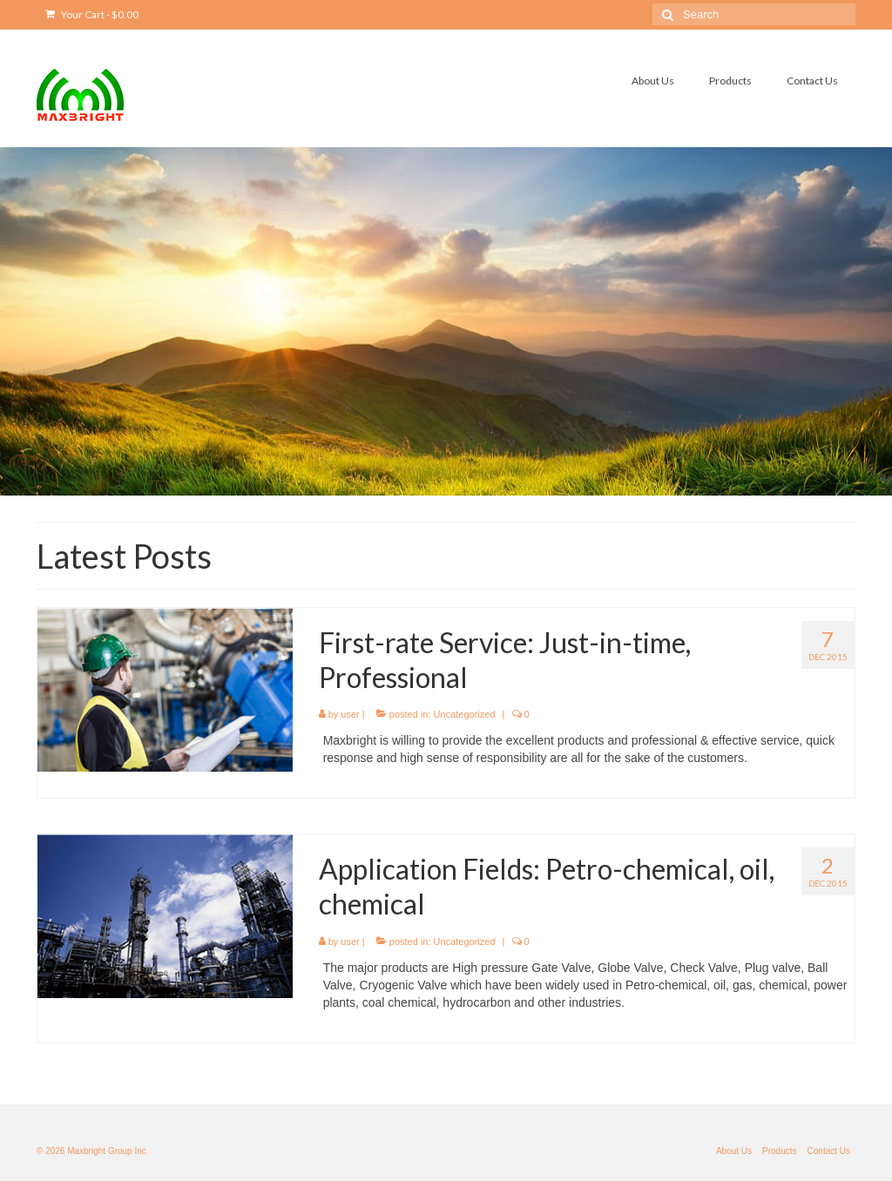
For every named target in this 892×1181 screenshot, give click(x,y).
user (350, 714)
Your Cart (92, 14)
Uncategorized (465, 714)
